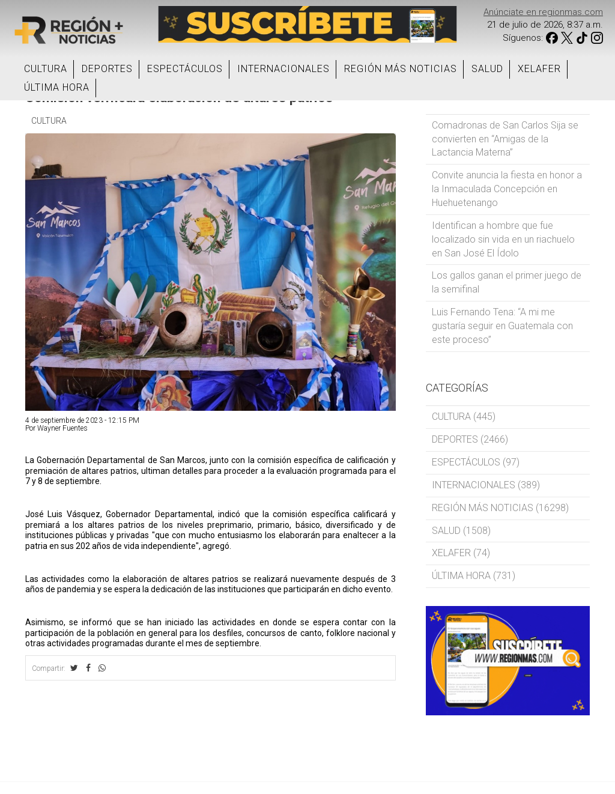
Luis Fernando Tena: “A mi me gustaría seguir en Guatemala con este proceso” (502, 325)
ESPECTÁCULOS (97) (476, 462)
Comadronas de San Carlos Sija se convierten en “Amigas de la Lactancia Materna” (505, 139)
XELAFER (539, 68)
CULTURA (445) (463, 416)
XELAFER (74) (461, 553)
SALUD (487, 68)
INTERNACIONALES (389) (486, 485)
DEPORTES (107, 68)
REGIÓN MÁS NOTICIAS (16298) (500, 508)
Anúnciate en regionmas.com (543, 12)
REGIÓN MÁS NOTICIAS (400, 68)
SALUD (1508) (461, 530)
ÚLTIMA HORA (56, 87)
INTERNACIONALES (283, 68)
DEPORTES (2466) (470, 439)
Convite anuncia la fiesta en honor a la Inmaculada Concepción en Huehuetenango (507, 188)
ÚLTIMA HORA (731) (473, 575)
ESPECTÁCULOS (185, 68)
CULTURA (45, 68)
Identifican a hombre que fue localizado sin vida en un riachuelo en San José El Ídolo (503, 239)
